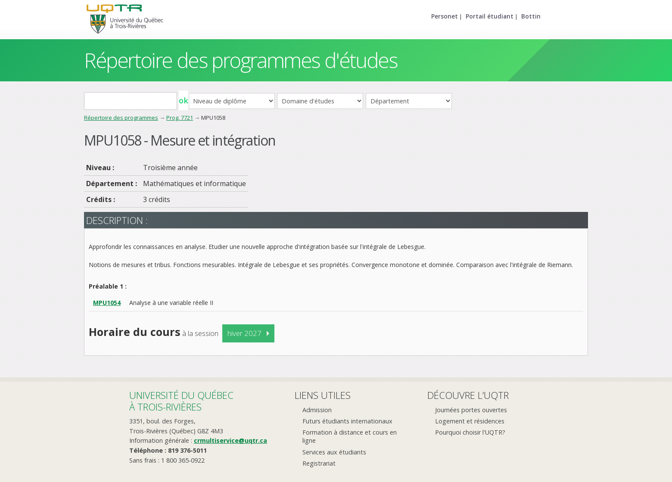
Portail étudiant (489, 16)
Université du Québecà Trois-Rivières (181, 401)
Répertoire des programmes (121, 117)
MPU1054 (107, 303)
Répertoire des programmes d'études (240, 60)
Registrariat (319, 463)
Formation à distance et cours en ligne (349, 436)
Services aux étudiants (334, 452)
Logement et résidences (469, 421)
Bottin (531, 16)
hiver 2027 (244, 333)
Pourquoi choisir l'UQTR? (470, 432)
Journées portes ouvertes (471, 410)
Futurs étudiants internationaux (347, 421)
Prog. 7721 (179, 117)
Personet (444, 16)
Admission (317, 410)
